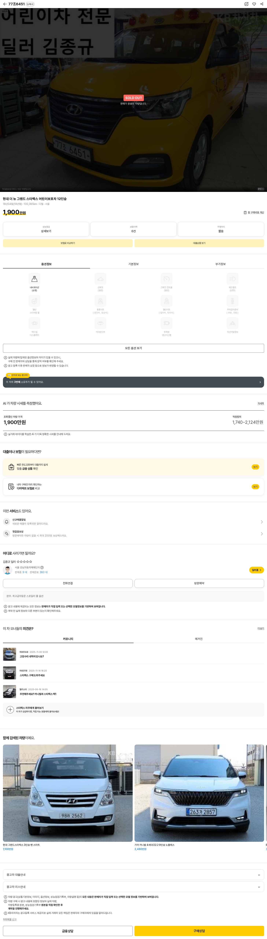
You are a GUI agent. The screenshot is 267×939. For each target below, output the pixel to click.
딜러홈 (255, 570)
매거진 (199, 639)
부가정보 (221, 264)
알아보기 (133, 467)
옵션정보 (46, 264)
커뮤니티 (68, 639)
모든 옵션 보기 (133, 348)
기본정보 (133, 264)
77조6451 (21, 4)
